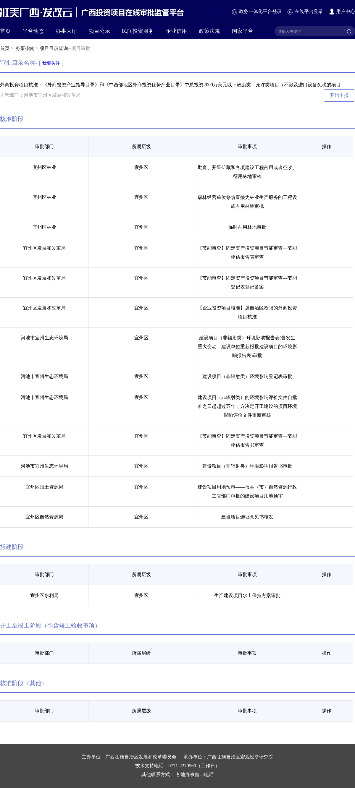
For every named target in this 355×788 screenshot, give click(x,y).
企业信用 (176, 31)
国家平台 (242, 31)
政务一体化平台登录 (257, 11)
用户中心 (342, 11)
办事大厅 (66, 31)
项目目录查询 (54, 48)
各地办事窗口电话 (195, 774)
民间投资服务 (138, 31)
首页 (5, 31)
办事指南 (25, 48)
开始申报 (339, 95)
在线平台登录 (305, 11)
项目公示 (99, 31)
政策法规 (209, 31)
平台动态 (33, 31)
